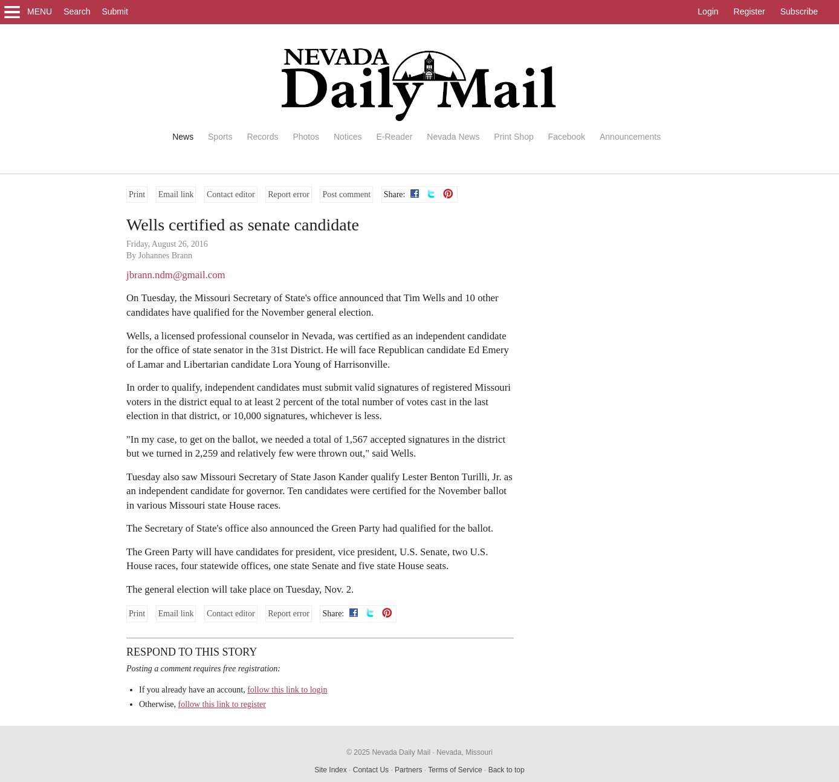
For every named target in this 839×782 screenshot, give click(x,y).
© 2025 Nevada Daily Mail (388, 752)
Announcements (630, 137)
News (182, 137)
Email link (176, 194)
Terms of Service (455, 770)
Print (137, 194)
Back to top (506, 770)
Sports (220, 137)
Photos (306, 137)
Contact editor (231, 194)
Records (262, 137)
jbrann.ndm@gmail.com (175, 275)
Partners (408, 770)
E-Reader (394, 137)
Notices (348, 137)
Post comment (346, 194)
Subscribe (799, 11)
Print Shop (513, 137)
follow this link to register (222, 704)
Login (708, 11)
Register (749, 11)
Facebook (566, 137)
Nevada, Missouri (464, 752)
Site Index (330, 770)
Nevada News (453, 137)
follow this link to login (287, 689)
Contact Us (371, 770)
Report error (288, 194)
